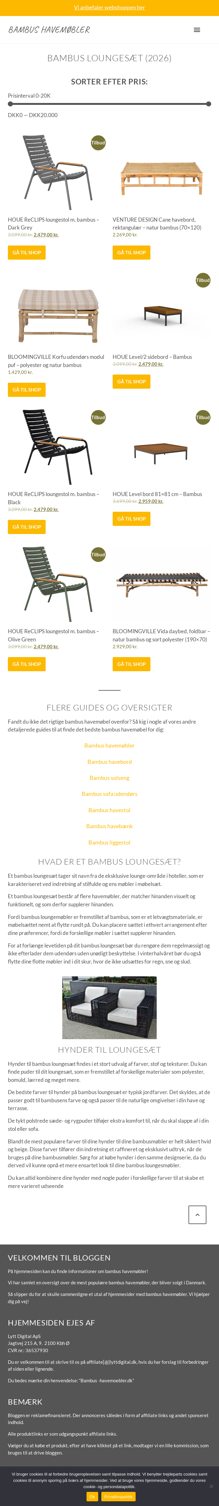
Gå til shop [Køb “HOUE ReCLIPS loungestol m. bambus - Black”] (27, 527)
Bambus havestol (109, 810)
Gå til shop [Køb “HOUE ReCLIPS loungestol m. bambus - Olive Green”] (27, 664)
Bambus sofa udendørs (110, 793)
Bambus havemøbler (48, 29)
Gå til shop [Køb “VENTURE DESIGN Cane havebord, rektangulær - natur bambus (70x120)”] (131, 252)
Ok (92, 1496)
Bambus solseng (109, 777)
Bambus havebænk (109, 826)
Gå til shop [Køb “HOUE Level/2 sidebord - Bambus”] (131, 381)
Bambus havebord (109, 761)
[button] (197, 29)
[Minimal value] (109, 103)
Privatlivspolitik (118, 1496)
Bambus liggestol (109, 842)
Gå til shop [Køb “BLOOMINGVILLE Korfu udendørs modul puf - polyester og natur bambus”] (27, 389)
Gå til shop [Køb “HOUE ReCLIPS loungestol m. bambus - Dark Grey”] (27, 252)
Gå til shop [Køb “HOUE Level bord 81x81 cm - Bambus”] (131, 518)
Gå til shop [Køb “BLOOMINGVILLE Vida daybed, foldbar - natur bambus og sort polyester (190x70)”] (131, 664)
